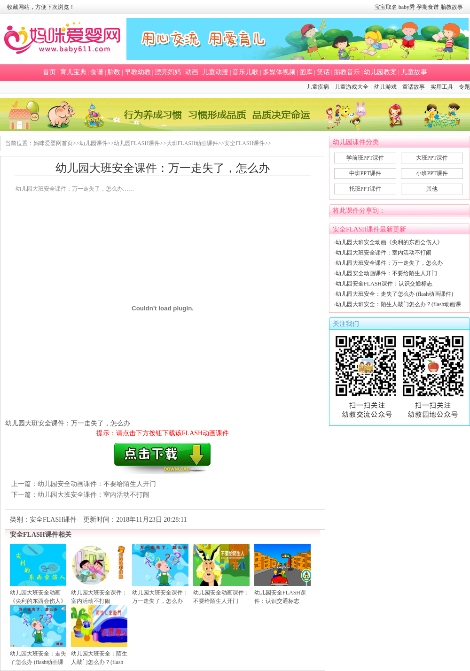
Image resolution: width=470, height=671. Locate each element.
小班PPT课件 (432, 173)
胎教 (113, 72)
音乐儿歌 (245, 72)
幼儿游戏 (385, 87)
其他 (432, 188)
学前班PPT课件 (365, 157)
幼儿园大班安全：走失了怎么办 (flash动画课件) (394, 294)
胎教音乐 (347, 72)
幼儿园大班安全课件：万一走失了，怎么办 (389, 263)
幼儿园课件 (93, 143)
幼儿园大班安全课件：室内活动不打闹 (93, 494)
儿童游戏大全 (351, 87)
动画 (191, 72)
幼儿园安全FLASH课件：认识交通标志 (384, 283)
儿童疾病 (317, 87)
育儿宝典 (73, 72)
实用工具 (442, 87)
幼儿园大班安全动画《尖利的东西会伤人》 (389, 242)
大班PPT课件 (432, 157)
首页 (49, 72)
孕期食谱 (427, 7)
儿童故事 (414, 72)
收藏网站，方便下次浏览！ (41, 7)
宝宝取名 (386, 7)
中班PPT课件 (365, 173)
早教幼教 (138, 72)
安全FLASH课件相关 (40, 534)
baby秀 (407, 7)
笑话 (323, 72)
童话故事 (413, 87)
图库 (306, 72)
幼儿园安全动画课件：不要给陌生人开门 (97, 483)
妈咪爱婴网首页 (53, 143)
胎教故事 (451, 7)
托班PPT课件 (365, 188)
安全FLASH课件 (244, 143)
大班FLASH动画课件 (192, 143)
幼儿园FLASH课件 (137, 143)
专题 (464, 87)
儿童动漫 (215, 72)
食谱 (96, 72)
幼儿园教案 (380, 72)
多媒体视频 (279, 72)
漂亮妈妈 (168, 72)
